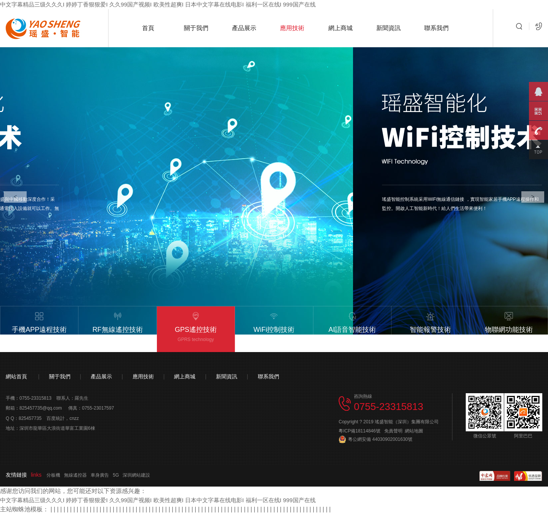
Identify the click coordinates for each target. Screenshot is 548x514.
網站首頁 (16, 376)
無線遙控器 (75, 475)
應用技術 (292, 28)
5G (116, 475)
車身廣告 (100, 475)
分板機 (53, 475)
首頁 (148, 28)
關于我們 (196, 28)
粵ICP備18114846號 (359, 431)
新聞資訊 (388, 28)
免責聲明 (393, 431)
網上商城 (340, 28)
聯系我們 (436, 28)
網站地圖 (414, 431)
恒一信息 (38, 438)
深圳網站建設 (136, 475)
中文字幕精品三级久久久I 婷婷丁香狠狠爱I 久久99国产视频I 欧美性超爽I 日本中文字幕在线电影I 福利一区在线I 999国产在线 (168, 4)
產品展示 (244, 28)
